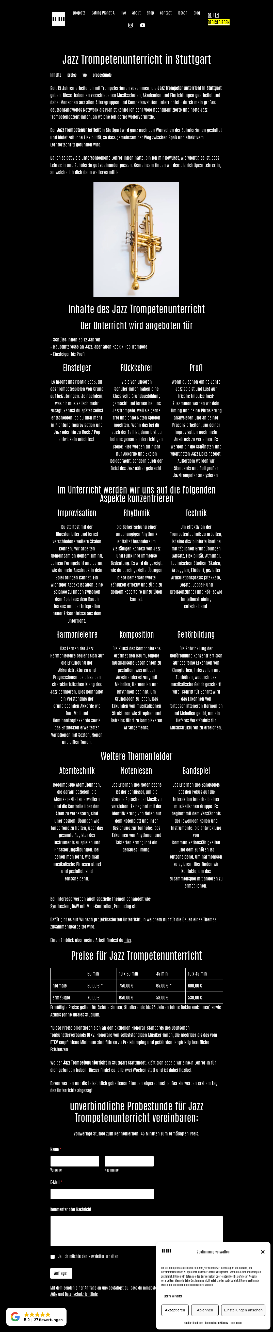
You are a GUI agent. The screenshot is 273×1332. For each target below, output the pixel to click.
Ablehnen (205, 1310)
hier (127, 940)
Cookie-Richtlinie (193, 1323)
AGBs (53, 1294)
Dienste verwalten (173, 1296)
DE (210, 15)
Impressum (236, 1323)
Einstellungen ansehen (243, 1310)
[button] (262, 1251)
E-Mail (56, 1182)
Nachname (112, 1170)
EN (217, 15)
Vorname (56, 1170)
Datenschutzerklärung (216, 1323)
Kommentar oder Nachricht (70, 1209)
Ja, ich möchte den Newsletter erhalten (88, 1256)
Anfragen (61, 1273)
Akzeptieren (175, 1310)
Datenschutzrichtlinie (81, 1294)
